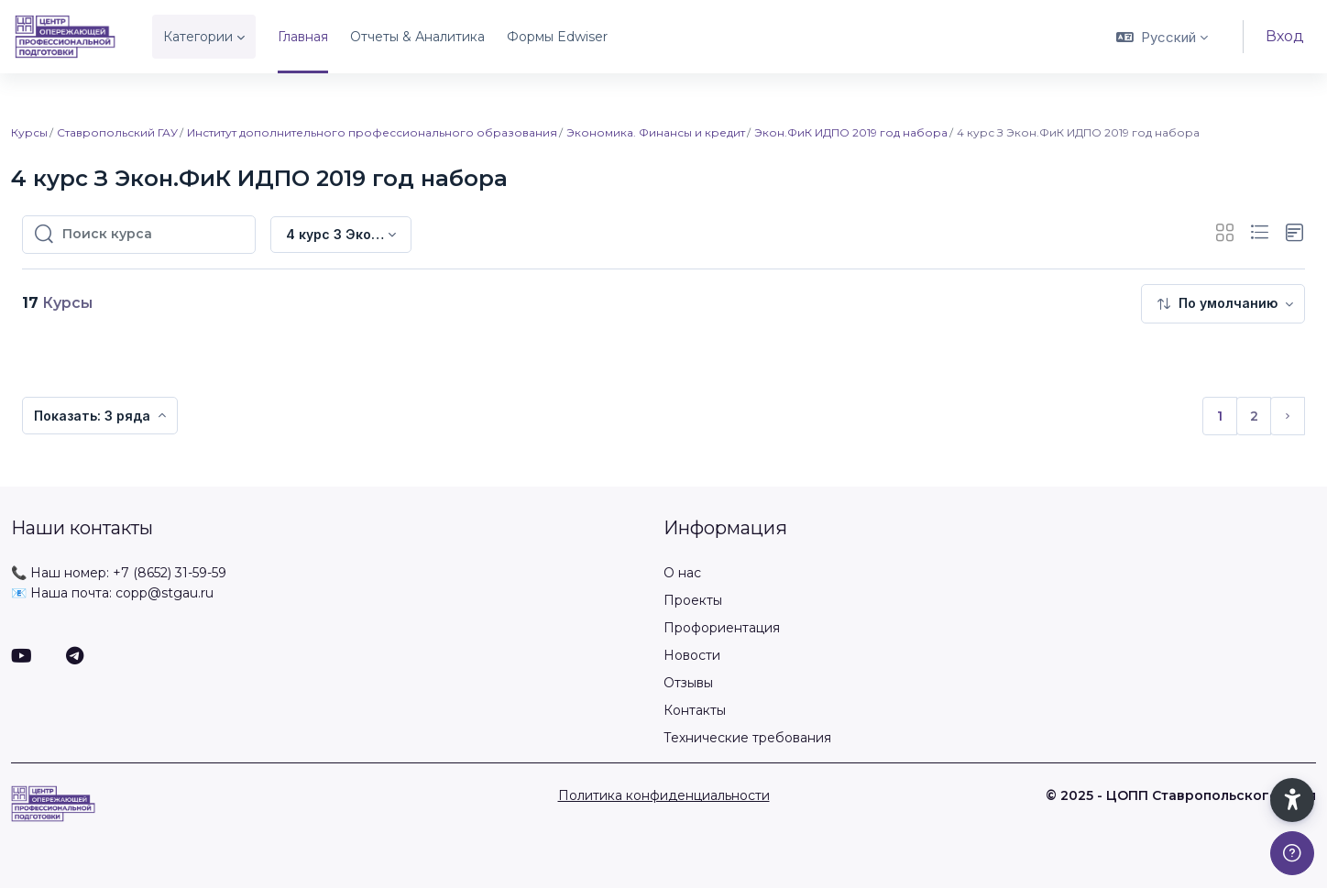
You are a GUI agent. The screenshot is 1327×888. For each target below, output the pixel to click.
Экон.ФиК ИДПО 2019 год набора (851, 132)
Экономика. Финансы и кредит (655, 132)
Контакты (695, 710)
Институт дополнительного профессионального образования (372, 132)
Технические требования (747, 737)
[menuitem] (1223, 303)
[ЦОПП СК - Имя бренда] (65, 36)
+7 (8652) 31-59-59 (169, 573)
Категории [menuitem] (198, 36)
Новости (692, 655)
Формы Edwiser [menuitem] (557, 36)
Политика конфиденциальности (664, 795)
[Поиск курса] (153, 235)
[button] (1162, 37)
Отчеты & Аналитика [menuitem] (417, 36)
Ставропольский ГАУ (117, 132)
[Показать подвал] (1292, 853)
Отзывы (688, 682)
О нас (682, 573)
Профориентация (722, 627)
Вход (1285, 36)
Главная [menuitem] (303, 36)
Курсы (29, 132)
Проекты (693, 600)
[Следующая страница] (1287, 416)
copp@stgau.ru (164, 593)
